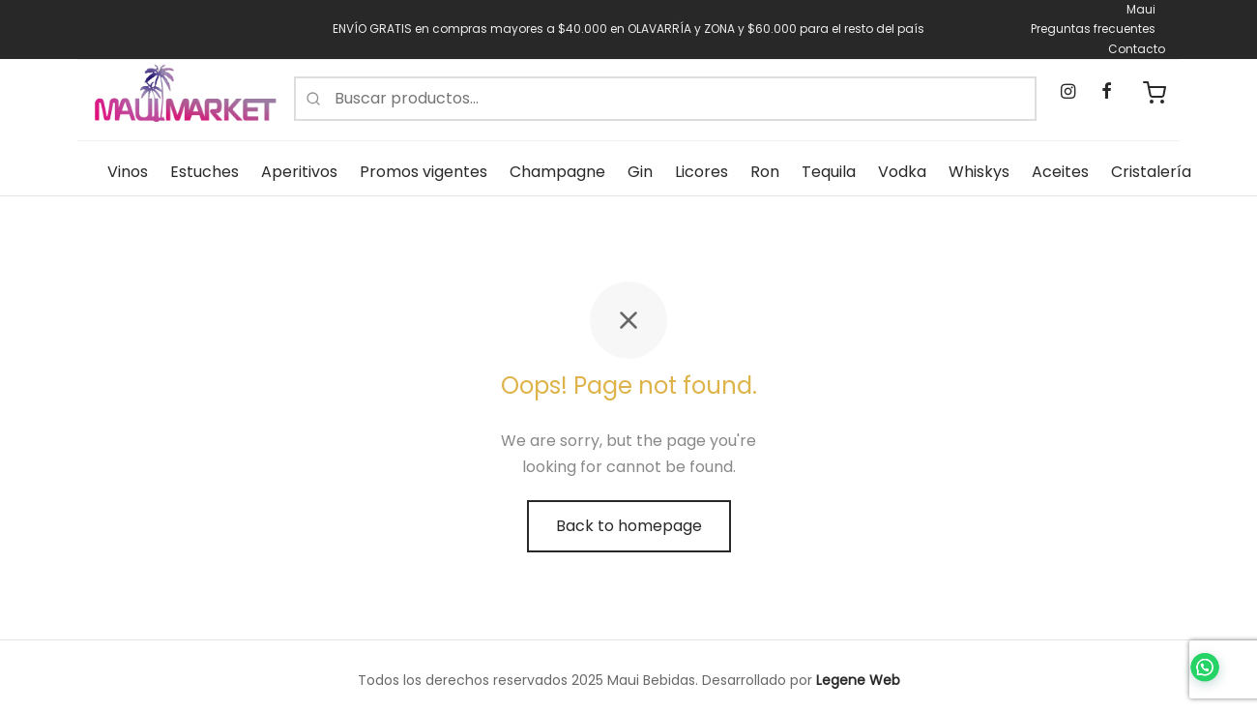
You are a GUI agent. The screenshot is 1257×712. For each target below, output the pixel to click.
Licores (701, 172)
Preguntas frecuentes (1093, 28)
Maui (1140, 9)
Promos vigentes (423, 172)
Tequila (829, 172)
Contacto (1136, 49)
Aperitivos (299, 172)
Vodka (902, 172)
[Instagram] (1068, 92)
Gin (640, 172)
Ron (764, 172)
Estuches (204, 172)
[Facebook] (1106, 92)
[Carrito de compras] (1154, 92)
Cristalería (1151, 172)
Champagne (557, 172)
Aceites (1060, 172)
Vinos (127, 172)
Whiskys (979, 172)
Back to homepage (629, 526)
